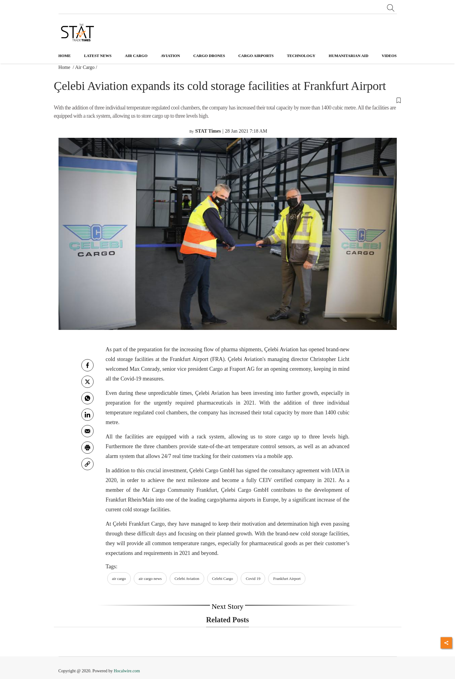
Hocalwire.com (127, 671)
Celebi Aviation (187, 578)
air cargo (119, 578)
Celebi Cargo (222, 578)
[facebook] (87, 365)
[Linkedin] (87, 415)
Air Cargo (84, 67)
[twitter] (87, 382)
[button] (227, 100)
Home (65, 56)
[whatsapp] (87, 398)
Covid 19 (253, 578)
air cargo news (150, 578)
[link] (87, 464)
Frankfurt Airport (286, 578)
